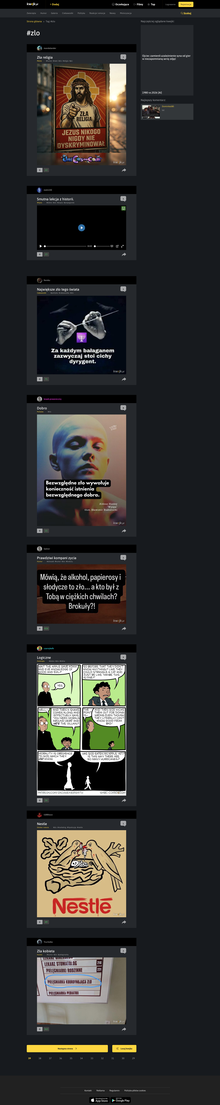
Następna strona (67, 1048)
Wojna (39, 203)
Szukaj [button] (187, 13)
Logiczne (44, 658)
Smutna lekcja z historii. (55, 199)
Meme (39, 61)
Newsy (113, 13)
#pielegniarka (63, 955)
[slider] (65, 246)
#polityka (54, 293)
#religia (66, 61)
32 (102, 1058)
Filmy (140, 4)
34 (81, 1058)
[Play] (40, 246)
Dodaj (55, 4)
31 (112, 1058)
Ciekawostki (67, 13)
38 (40, 1058)
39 (29, 1058)
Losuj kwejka (124, 1048)
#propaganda (69, 203)
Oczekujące (122, 4)
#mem (55, 61)
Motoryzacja (126, 13)
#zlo (60, 61)
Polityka (81, 13)
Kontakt (88, 1090)
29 (133, 1058)
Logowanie (170, 4)
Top (153, 4)
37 (50, 1058)
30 (123, 1058)
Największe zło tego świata (58, 289)
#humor (49, 61)
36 (60, 1058)
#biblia (62, 661)
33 (92, 1058)
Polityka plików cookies (135, 1090)
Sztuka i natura (43, 827)
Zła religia (45, 57)
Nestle (42, 824)
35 (71, 1058)
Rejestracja (186, 4)
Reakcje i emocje (97, 13)
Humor (43, 13)
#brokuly (69, 561)
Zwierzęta (31, 13)
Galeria (54, 13)
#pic (71, 61)
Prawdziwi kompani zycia (56, 558)
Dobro (42, 408)
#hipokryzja (71, 827)
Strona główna (34, 21)
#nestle (80, 827)
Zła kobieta (46, 951)
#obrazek (50, 561)
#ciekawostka (64, 293)
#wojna (60, 203)
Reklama (100, 1090)
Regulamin (114, 1090)
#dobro (49, 203)
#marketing (61, 827)
